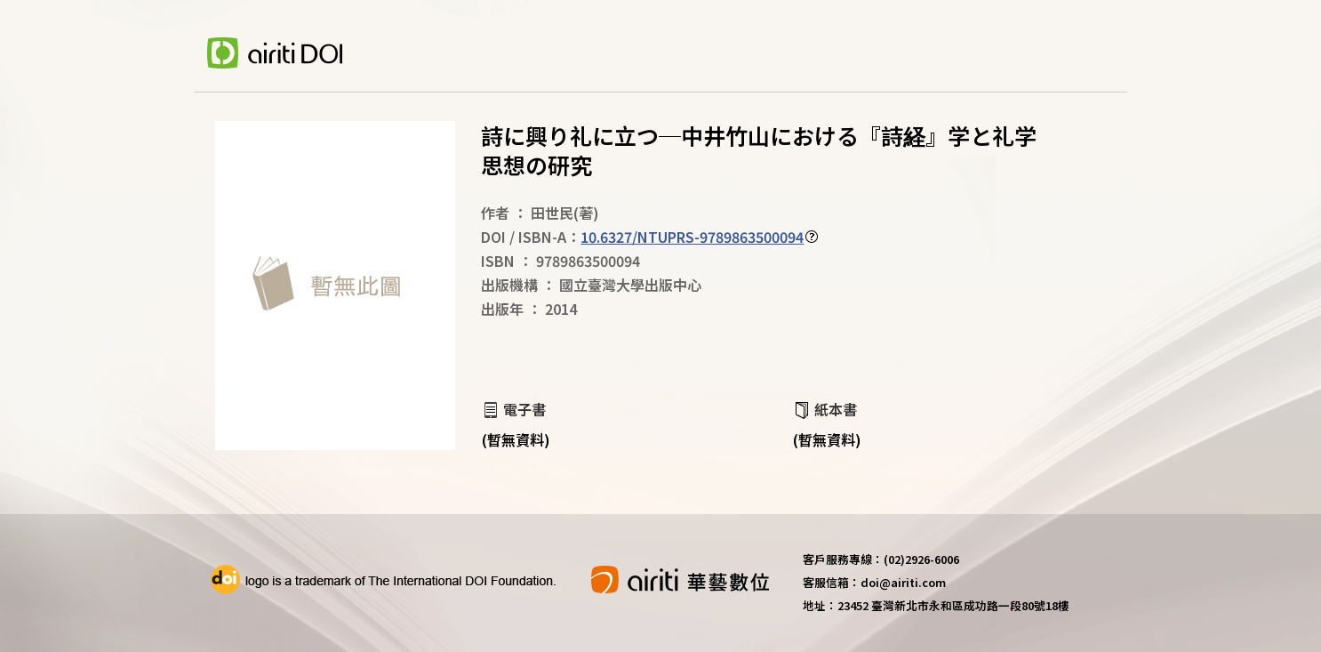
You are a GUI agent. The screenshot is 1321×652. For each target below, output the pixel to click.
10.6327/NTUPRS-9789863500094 (692, 236)
